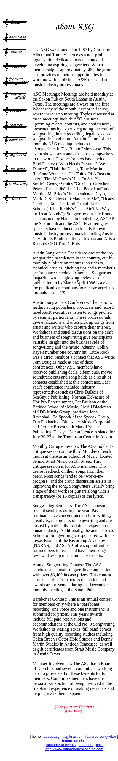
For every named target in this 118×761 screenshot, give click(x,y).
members (86, 745)
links (99, 745)
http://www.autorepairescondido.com (74, 749)
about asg (51, 736)
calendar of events (61, 745)
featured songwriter (100, 736)
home (36, 736)
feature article (73, 741)
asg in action (72, 736)
